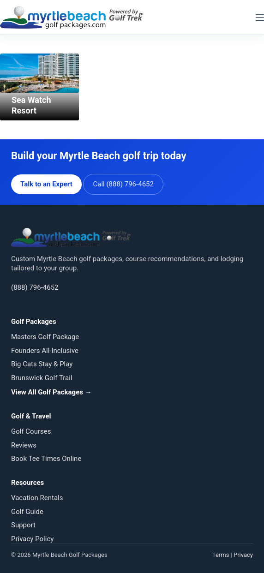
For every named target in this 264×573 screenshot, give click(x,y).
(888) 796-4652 (35, 287)
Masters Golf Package (45, 337)
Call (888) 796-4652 (123, 184)
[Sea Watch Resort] (39, 73)
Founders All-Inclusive (44, 350)
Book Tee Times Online (46, 458)
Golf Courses (31, 431)
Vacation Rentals (37, 498)
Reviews (23, 445)
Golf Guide (27, 511)
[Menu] (260, 17)
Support (23, 525)
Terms (220, 554)
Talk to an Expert (46, 184)
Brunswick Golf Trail (41, 378)
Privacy (243, 554)
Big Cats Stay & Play (41, 364)
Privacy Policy (32, 539)
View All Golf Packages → (51, 392)
